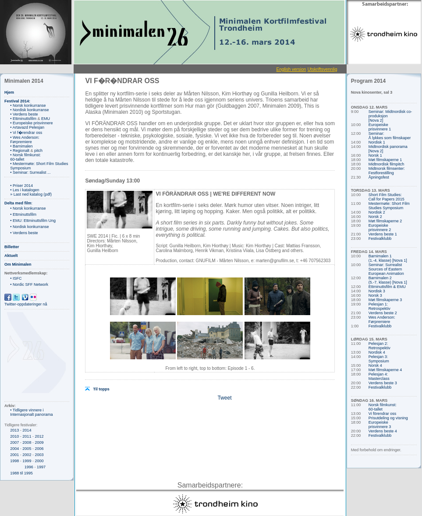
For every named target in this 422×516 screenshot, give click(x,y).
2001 (14, 455)
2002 (26, 455)
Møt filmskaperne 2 (385, 221)
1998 (14, 461)
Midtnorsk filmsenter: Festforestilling (387, 170)
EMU (45, 118)
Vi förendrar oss (382, 413)
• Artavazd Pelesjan (27, 127)
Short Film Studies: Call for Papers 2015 (386, 197)
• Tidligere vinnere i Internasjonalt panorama (31, 412)
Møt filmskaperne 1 (385, 160)
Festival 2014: (17, 101)
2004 (14, 448)
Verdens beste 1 (383, 234)
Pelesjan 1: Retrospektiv (379, 306)
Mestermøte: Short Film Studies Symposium (389, 205)
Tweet (224, 398)
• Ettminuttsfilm (23, 118)
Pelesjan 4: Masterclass (379, 376)
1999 (26, 461)
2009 (39, 442)
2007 (14, 442)
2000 (39, 461)
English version (291, 69)
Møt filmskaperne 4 (385, 370)
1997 (41, 467)
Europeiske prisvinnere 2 (380, 227)
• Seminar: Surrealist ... (30, 172)
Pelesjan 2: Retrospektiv (379, 345)
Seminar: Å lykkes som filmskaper (390, 135)
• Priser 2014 (21, 185)
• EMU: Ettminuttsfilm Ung (33, 220)
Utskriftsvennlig (322, 69)
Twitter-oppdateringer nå (25, 304)
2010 (14, 436)
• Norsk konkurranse (28, 105)
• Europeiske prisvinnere (31, 123)
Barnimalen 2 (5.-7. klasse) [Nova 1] (388, 280)
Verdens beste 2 (383, 313)
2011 (26, 436)
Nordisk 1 (377, 142)
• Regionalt (19, 150)
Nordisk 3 (377, 291)
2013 (14, 430)
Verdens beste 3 (383, 383)
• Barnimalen (21, 146)
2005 (26, 448)
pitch (38, 150)
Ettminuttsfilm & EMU (387, 286)
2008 (26, 442)
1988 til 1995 (21, 473)
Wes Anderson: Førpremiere (382, 319)
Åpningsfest (379, 177)
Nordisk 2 (377, 212)
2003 (39, 455)
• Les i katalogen (24, 190)
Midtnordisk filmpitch (386, 164)
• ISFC (15, 278)
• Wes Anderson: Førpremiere (24, 139)
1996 (29, 467)
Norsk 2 (375, 216)
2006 (39, 448)
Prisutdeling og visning (388, 418)
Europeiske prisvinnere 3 (380, 424)
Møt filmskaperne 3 (385, 300)
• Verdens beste (24, 114)
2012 (39, 436)
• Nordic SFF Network (29, 284)
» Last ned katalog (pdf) (31, 194)
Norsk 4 (375, 365)
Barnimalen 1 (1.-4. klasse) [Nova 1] (388, 258)
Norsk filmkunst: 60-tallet (383, 407)
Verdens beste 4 (383, 431)
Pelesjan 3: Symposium (379, 359)
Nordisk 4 (377, 352)
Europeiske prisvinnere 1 (380, 127)
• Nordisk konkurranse (29, 110)
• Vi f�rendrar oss (26, 132)
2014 (26, 430)
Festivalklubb (380, 238)
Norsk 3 (375, 295)
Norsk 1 (375, 155)
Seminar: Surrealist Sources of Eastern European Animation (386, 269)
